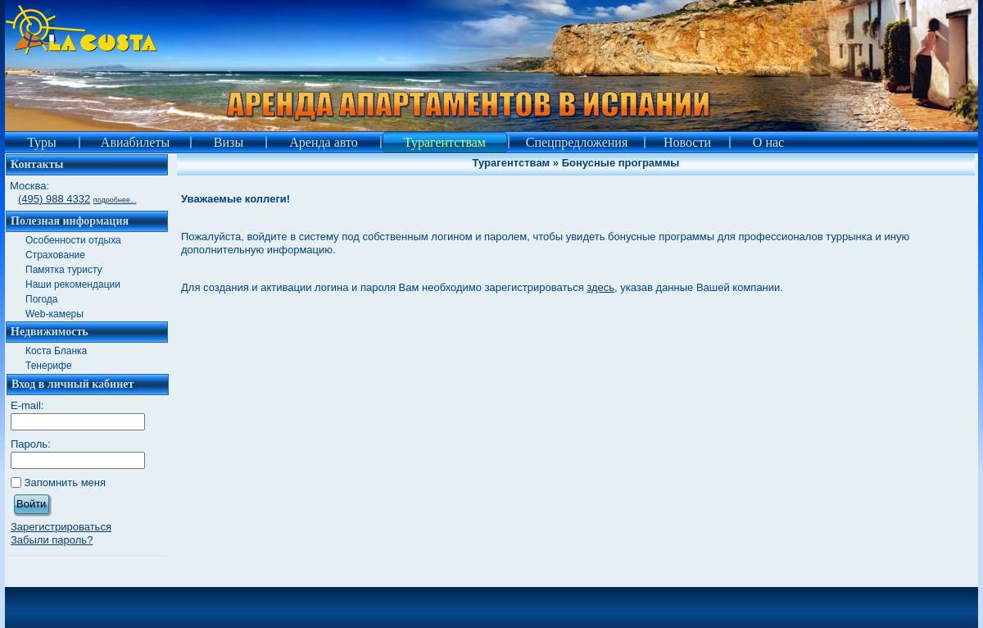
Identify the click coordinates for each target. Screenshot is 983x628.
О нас (768, 142)
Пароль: (31, 444)
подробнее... (115, 200)
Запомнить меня (65, 482)
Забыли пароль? (52, 540)
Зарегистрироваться (61, 527)
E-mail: (27, 405)
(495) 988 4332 (54, 199)
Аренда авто (323, 142)
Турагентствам (445, 142)
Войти (31, 504)
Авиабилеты (135, 142)
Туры (42, 142)
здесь (600, 287)
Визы (228, 142)
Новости (687, 142)
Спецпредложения (577, 142)
